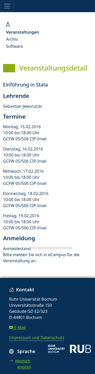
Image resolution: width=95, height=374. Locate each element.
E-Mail (17, 327)
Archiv (12, 39)
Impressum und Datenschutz (36, 337)
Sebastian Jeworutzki (22, 106)
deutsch (19, 361)
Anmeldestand (17, 248)
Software (14, 46)
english (24, 367)
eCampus (57, 254)
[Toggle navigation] (7, 6)
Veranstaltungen (22, 32)
